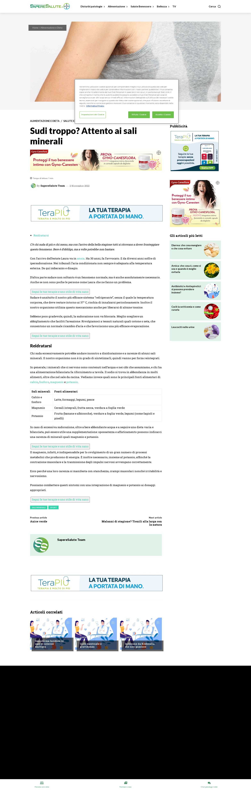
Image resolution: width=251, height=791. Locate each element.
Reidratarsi (41, 235)
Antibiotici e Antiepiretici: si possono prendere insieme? (186, 289)
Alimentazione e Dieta (51, 27)
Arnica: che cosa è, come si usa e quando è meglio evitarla (186, 268)
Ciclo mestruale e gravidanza (91, 645)
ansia (81, 258)
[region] (127, 101)
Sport (53, 507)
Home (35, 27)
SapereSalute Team (52, 186)
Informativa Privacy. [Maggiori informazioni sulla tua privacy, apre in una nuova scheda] (95, 106)
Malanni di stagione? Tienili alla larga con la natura (132, 523)
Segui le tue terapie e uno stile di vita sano (60, 292)
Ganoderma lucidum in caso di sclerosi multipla (49, 643)
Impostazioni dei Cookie (92, 114)
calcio (34, 382)
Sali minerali (39, 507)
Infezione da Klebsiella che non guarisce (139, 645)
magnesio (57, 382)
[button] (215, 6)
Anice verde (38, 521)
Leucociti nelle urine (182, 327)
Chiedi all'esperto (44, 634)
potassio (72, 382)
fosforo (44, 382)
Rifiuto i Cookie (139, 114)
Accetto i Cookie (162, 114)
